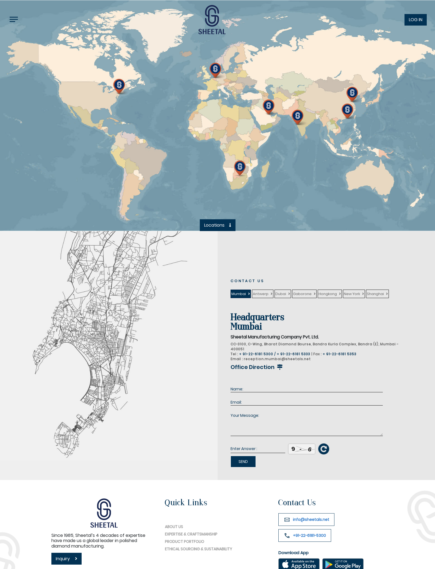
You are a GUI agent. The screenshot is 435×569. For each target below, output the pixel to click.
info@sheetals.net (311, 519)
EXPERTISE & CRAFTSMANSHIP (191, 545)
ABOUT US (174, 537)
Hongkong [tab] (327, 293)
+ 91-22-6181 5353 (339, 354)
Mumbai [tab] (238, 293)
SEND (243, 461)
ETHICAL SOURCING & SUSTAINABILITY (198, 560)
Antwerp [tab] (260, 293)
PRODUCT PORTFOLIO (184, 552)
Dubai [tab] (280, 293)
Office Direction (257, 367)
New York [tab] (352, 293)
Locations (217, 225)
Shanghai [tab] (375, 293)
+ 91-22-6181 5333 (294, 354)
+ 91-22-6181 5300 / (257, 354)
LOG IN (415, 19)
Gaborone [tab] (302, 293)
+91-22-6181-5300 (309, 535)
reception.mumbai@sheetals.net (277, 359)
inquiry (66, 559)
